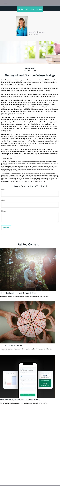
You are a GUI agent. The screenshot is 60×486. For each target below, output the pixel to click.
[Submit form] (6, 227)
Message (4, 211)
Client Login (23, 9)
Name (3, 189)
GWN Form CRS (36, 9)
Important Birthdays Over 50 (11, 345)
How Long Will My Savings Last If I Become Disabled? (20, 400)
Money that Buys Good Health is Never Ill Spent (18, 293)
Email (3, 200)
